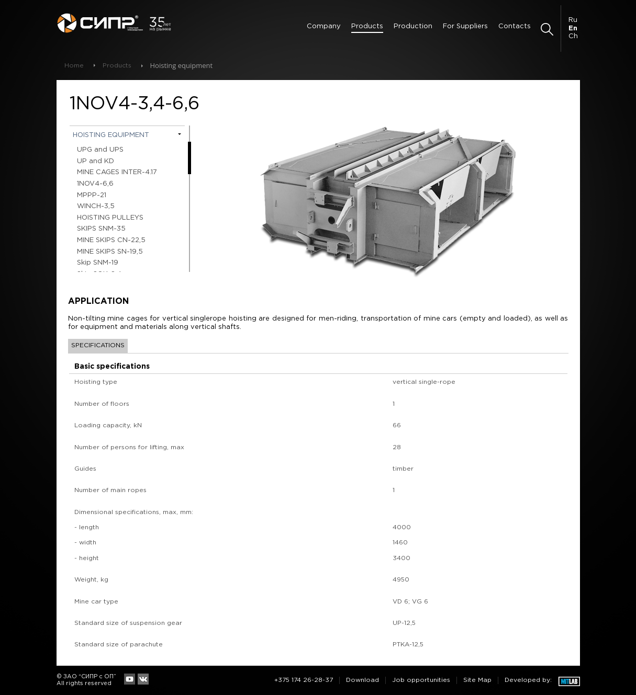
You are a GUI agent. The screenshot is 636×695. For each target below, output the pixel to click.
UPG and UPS (100, 150)
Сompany (324, 26)
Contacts (514, 26)
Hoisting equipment (111, 135)
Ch (573, 36)
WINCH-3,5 (96, 206)
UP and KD (95, 161)
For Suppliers (465, 26)
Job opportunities (421, 680)
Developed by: (528, 680)
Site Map (477, 680)
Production (413, 26)
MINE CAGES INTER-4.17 (117, 172)
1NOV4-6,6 (95, 184)
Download (362, 680)
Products (367, 26)
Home (74, 66)
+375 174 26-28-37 (303, 680)
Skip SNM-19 (97, 263)
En (572, 28)
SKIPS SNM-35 (101, 229)
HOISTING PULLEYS (110, 218)
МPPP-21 (91, 195)
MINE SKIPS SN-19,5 (110, 252)
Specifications (98, 345)
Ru (572, 20)
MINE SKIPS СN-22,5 (111, 240)
